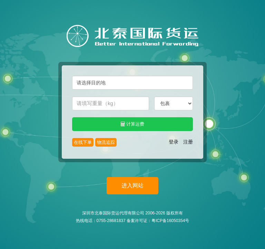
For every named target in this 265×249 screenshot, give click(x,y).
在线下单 (83, 142)
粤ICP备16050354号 (170, 220)
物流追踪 (106, 142)
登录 (173, 142)
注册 (188, 142)
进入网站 (132, 185)
